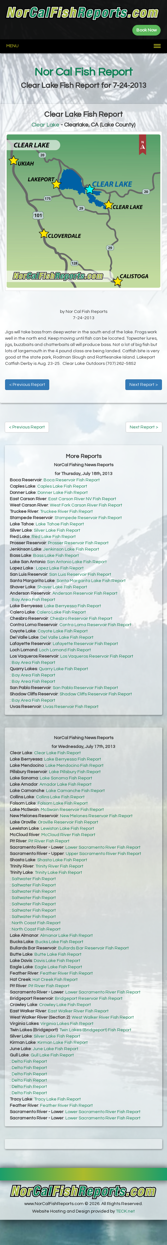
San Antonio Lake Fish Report (77, 562)
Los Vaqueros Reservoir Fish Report (96, 656)
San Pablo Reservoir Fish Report (85, 688)
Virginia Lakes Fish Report (66, 1023)
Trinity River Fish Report (59, 866)
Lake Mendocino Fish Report (74, 765)
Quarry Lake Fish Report (63, 669)
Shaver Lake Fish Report (62, 587)
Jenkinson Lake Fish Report (71, 549)
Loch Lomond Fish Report (65, 650)
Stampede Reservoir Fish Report (88, 518)
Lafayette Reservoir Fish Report (85, 644)
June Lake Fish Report (55, 1049)
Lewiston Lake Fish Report (67, 828)
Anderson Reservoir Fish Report (84, 593)
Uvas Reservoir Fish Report (70, 707)
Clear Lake (45, 125)
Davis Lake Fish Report (57, 961)
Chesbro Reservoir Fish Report (81, 618)
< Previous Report (27, 384)
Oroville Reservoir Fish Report (68, 822)
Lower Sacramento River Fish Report (102, 847)
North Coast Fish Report (36, 923)
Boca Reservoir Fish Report (72, 480)
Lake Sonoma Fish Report (66, 778)
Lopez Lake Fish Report (60, 568)
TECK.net (125, 1211)
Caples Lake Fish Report (62, 486)
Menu (12, 46)
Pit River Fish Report (48, 841)
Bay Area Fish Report (33, 599)
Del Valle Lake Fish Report (66, 637)
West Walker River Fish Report (103, 1017)
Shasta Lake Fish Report (62, 860)
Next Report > (143, 384)
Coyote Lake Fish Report (63, 631)
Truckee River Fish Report (66, 511)
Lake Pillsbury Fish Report (75, 772)
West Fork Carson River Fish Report (86, 505)
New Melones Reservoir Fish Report (96, 816)
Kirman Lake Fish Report (63, 1042)
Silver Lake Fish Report (57, 530)
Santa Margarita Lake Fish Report (91, 581)
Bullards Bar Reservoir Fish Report (93, 948)
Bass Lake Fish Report (56, 555)
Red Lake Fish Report (54, 537)
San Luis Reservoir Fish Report (80, 574)
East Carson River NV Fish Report (82, 499)
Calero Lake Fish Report (61, 612)
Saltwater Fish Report (34, 879)
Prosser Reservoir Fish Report (78, 543)
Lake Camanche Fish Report (75, 791)
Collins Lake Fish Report (60, 797)
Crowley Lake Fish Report (65, 1005)
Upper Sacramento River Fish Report (103, 854)
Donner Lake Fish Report (63, 492)
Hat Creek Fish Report (55, 979)
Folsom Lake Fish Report (63, 803)
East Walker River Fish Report (78, 1011)
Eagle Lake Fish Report (58, 967)
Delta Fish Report (29, 1061)
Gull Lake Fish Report (52, 1055)
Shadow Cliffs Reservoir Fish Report (96, 694)
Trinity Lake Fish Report (58, 872)
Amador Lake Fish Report (65, 784)
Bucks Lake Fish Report (59, 942)
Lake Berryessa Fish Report (72, 606)
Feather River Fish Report (66, 973)
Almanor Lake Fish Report (66, 935)
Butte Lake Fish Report (57, 954)
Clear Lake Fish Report (57, 753)
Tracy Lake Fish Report (57, 1099)
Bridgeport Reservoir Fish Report (88, 998)
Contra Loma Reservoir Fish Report (95, 625)
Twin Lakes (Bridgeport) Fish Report (95, 1030)
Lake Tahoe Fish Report (60, 524)
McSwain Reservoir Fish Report (72, 809)
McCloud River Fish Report (68, 835)
